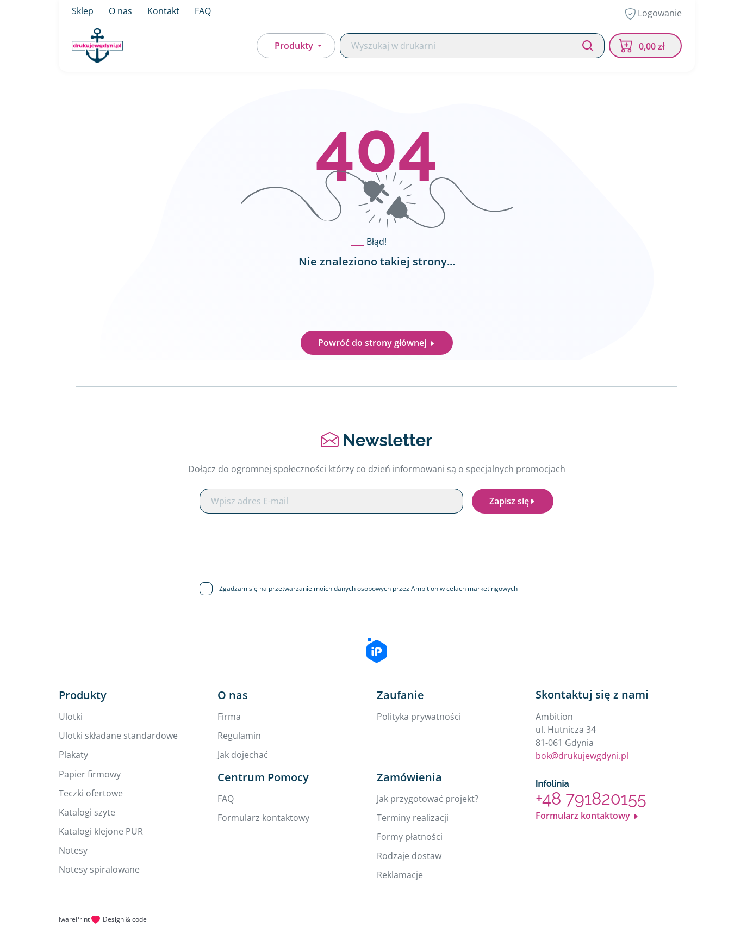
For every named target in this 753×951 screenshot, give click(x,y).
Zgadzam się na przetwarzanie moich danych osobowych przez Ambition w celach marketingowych (368, 588)
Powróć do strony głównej (376, 343)
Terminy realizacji (413, 818)
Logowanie (653, 13)
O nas (120, 11)
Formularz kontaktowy (263, 818)
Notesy (73, 850)
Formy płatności (410, 837)
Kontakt (163, 11)
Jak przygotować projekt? (427, 799)
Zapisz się (512, 501)
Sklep (83, 11)
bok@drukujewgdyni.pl (582, 756)
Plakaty (73, 755)
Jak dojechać (242, 755)
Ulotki (71, 716)
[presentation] (376, 543)
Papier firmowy (90, 774)
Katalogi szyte (87, 812)
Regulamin (239, 736)
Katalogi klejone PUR (101, 831)
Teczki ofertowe (91, 793)
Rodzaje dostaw (409, 856)
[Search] (472, 45)
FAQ (203, 11)
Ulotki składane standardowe (118, 736)
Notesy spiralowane (99, 869)
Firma (229, 716)
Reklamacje (400, 875)
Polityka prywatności (419, 716)
